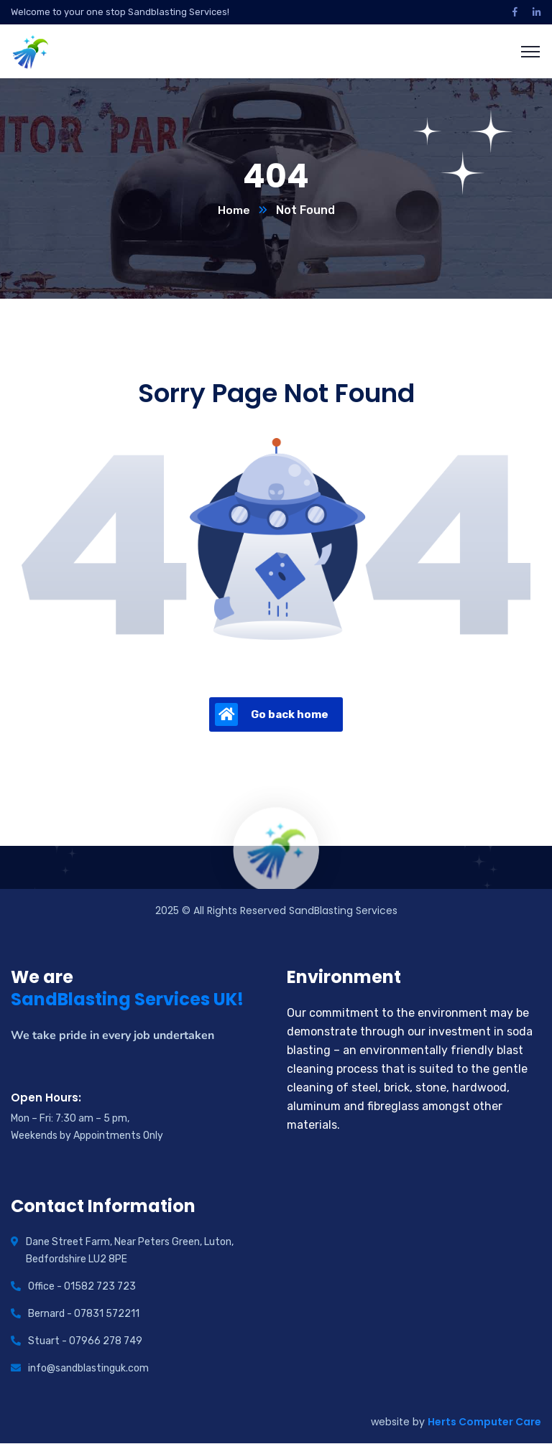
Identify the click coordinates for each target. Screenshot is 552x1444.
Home (234, 211)
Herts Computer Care (484, 1422)
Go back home (271, 715)
